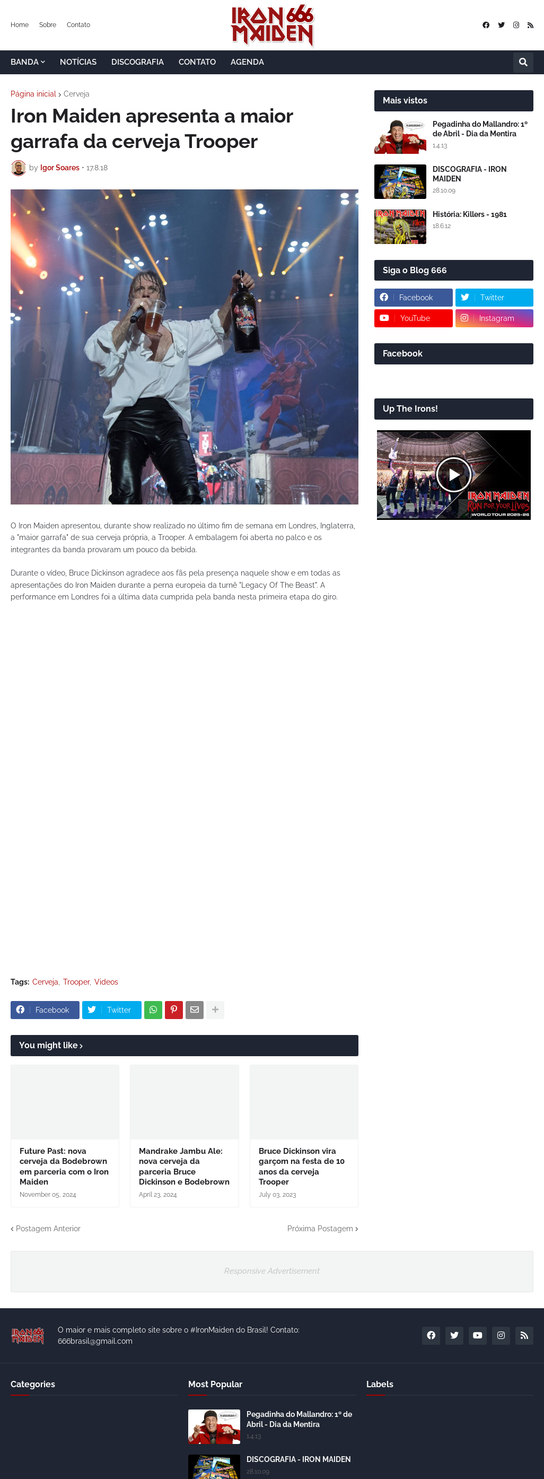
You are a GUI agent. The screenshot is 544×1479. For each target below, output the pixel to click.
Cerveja (77, 94)
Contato (78, 25)
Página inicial (33, 94)
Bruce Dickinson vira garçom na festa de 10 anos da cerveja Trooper (302, 1166)
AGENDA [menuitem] (247, 62)
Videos (106, 982)
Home (20, 25)
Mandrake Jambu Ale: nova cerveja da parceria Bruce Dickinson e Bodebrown (184, 1166)
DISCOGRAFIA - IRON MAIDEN (470, 174)
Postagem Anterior (48, 1228)
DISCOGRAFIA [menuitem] (137, 62)
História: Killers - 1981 (470, 214)
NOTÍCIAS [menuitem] (78, 62)
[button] (523, 63)
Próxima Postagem (320, 1228)
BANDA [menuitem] (25, 62)
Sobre (47, 25)
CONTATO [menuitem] (197, 62)
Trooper (76, 982)
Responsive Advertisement (272, 1271)
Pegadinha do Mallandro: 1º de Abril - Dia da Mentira (480, 129)
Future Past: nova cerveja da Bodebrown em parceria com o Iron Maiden (64, 1166)
